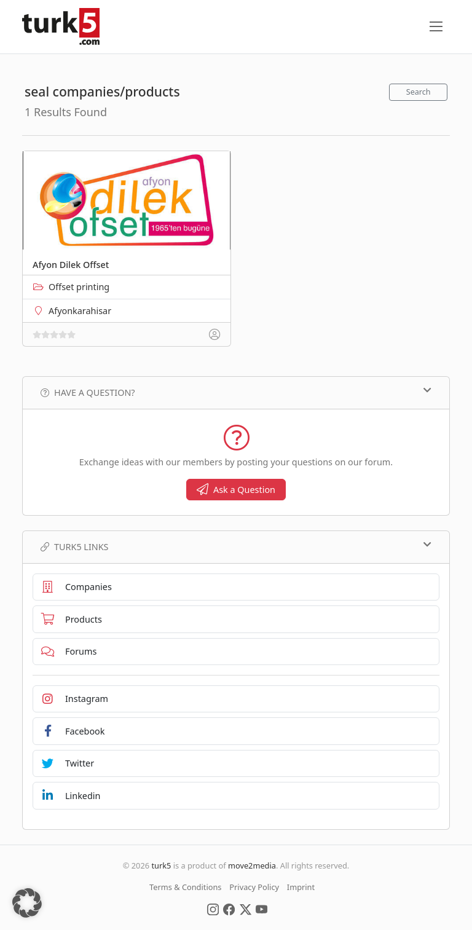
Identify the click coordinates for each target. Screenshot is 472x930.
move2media (252, 865)
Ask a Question (236, 489)
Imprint (301, 887)
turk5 (161, 865)
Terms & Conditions (185, 887)
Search (418, 92)
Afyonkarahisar (80, 311)
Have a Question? (236, 392)
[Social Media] (213, 908)
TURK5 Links (236, 546)
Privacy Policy (254, 887)
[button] (27, 903)
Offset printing (79, 287)
